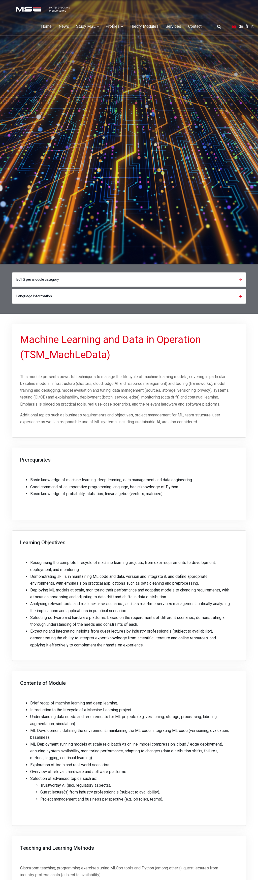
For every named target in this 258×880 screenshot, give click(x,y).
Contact (195, 26)
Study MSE (87, 26)
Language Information (129, 296)
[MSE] (42, 8)
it (252, 26)
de (241, 26)
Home (46, 26)
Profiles (114, 26)
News (64, 26)
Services (173, 26)
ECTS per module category (129, 279)
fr (247, 26)
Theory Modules (144, 26)
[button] (217, 27)
